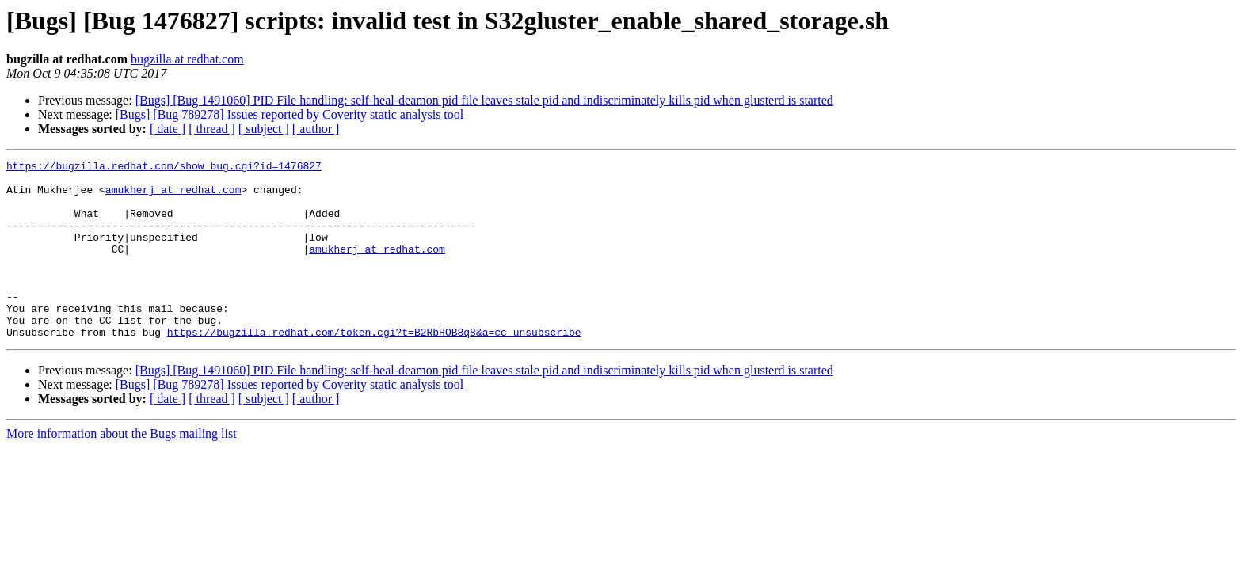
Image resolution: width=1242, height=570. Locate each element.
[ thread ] (212, 128)
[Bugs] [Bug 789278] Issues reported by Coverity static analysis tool (290, 114)
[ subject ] (263, 128)
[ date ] (167, 128)
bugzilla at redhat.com (187, 59)
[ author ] (316, 128)
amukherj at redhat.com (173, 196)
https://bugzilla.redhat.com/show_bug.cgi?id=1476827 (164, 168)
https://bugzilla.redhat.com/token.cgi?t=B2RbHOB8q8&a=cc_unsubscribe (374, 367)
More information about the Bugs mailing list (121, 469)
